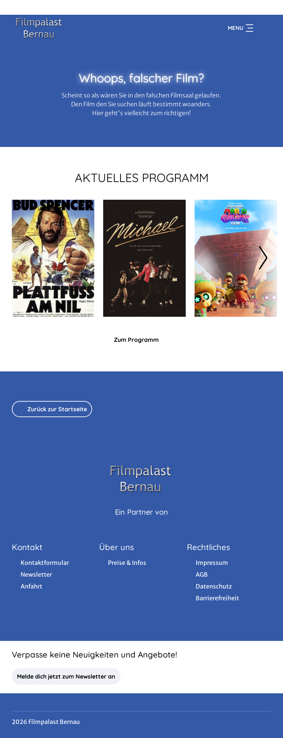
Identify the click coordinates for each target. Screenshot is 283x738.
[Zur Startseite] (63, 28)
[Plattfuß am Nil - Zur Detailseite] (53, 258)
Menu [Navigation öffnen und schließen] (240, 28)
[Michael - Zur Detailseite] (144, 258)
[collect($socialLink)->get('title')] (13, 7)
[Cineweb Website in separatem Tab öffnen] (141, 521)
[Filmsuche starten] (263, 28)
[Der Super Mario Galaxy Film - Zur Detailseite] (236, 258)
